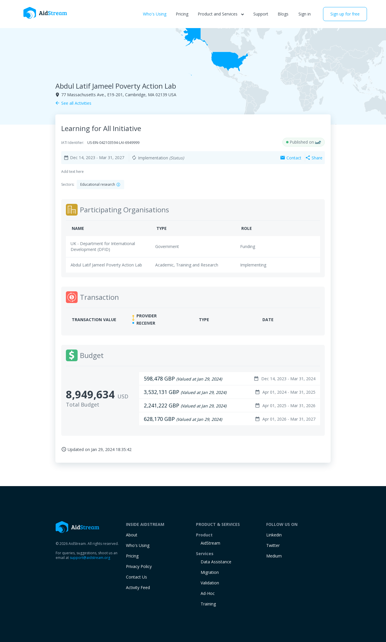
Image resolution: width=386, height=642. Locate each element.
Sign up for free (345, 14)
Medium (274, 556)
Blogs (283, 14)
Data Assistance (216, 561)
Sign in (304, 14)
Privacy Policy (139, 566)
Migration (210, 572)
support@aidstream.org (90, 557)
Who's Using (154, 14)
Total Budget (82, 404)
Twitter (273, 545)
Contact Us (136, 577)
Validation (210, 583)
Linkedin (274, 535)
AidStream (210, 543)
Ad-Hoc (208, 593)
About (131, 535)
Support (260, 14)
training (208, 604)
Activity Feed (138, 587)
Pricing (182, 14)
